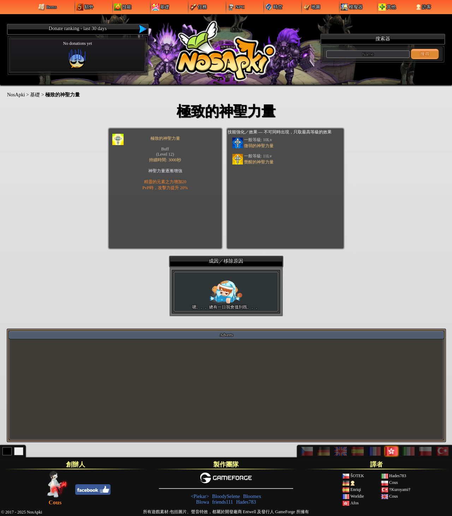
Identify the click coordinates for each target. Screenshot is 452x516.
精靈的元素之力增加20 (165, 181)
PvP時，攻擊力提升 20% (165, 187)
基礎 (35, 94)
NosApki (16, 94)
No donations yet (77, 55)
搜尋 (424, 53)
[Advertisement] (226, 389)
